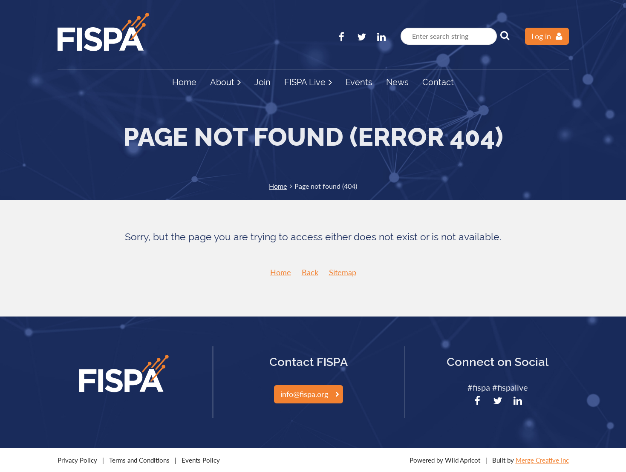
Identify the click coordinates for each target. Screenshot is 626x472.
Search (505, 35)
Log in (541, 36)
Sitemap (342, 272)
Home (278, 186)
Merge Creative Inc (542, 460)
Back (310, 272)
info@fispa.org (304, 394)
